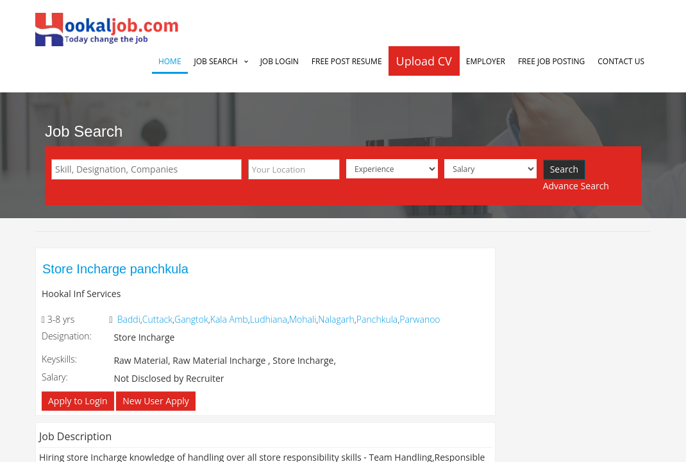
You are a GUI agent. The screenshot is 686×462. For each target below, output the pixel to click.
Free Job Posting (551, 61)
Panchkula (376, 319)
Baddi (128, 319)
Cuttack (157, 319)
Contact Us (621, 61)
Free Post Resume (347, 61)
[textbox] (149, 169)
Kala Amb (229, 319)
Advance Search (576, 186)
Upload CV (424, 61)
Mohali (302, 319)
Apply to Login (78, 401)
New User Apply (155, 401)
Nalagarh (336, 319)
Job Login (279, 61)
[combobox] (146, 169)
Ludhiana (268, 319)
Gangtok (191, 319)
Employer (485, 61)
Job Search (216, 61)
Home (169, 61)
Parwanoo (419, 319)
